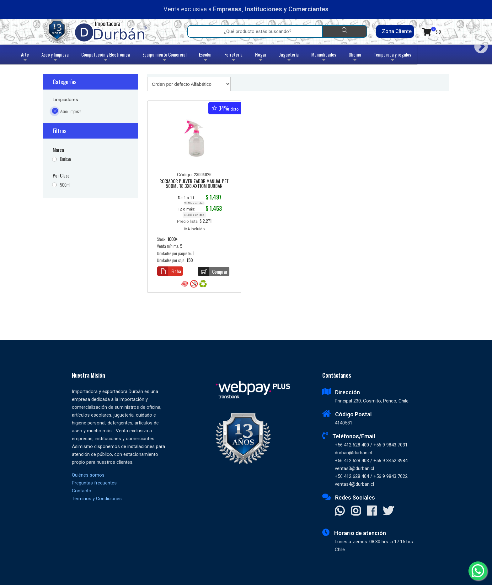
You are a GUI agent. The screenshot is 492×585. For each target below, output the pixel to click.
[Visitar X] (388, 511)
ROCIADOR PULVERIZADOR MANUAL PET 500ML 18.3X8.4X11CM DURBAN (194, 184)
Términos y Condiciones (97, 498)
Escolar (205, 57)
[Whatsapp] (477, 570)
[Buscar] (344, 31)
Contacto (81, 491)
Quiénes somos (88, 475)
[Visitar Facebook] (372, 511)
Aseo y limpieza (55, 57)
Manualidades (323, 57)
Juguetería (289, 57)
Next (478, 44)
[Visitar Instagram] (356, 511)
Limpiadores (65, 99)
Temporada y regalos (392, 57)
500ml (65, 185)
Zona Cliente (394, 31)
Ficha (169, 271)
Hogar (260, 57)
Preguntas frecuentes (94, 483)
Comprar (212, 271)
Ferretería (233, 57)
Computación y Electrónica (105, 57)
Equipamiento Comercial (164, 57)
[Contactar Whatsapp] (340, 511)
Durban (65, 159)
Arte (25, 57)
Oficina (355, 57)
